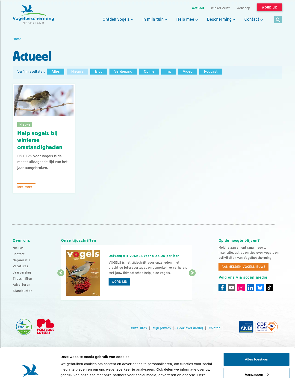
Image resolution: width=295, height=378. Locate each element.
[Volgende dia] (192, 287)
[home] (33, 14)
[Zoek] (278, 20)
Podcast (211, 71)
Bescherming (219, 19)
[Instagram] (241, 287)
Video (187, 71)
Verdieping (123, 71)
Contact (251, 19)
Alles (55, 71)
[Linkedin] (250, 287)
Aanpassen (257, 344)
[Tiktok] (269, 287)
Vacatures (20, 266)
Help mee (185, 19)
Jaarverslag (22, 272)
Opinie (149, 71)
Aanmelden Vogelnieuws (243, 266)
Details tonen (71, 369)
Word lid (119, 281)
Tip (168, 71)
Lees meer (24, 187)
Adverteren (21, 284)
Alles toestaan (256, 330)
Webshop (243, 8)
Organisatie (21, 260)
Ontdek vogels (116, 19)
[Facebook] (222, 287)
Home (17, 39)
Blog (99, 71)
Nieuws (77, 71)
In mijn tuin (153, 19)
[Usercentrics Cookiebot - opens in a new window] (30, 369)
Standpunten (22, 291)
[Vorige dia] (61, 287)
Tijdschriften (22, 278)
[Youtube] (231, 287)
